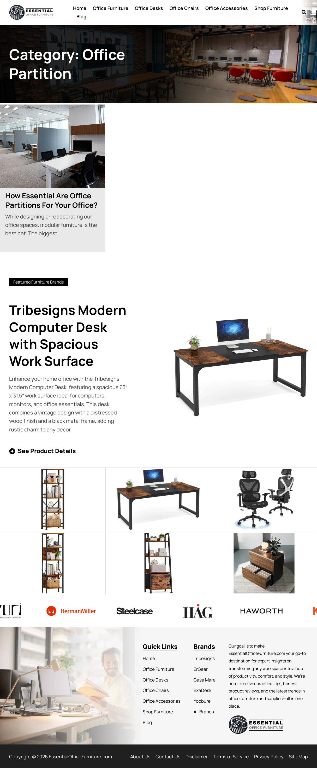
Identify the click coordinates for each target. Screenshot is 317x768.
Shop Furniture (271, 8)
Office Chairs (184, 8)
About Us (140, 756)
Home (79, 8)
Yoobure (199, 698)
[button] (304, 12)
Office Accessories (226, 8)
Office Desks (149, 8)
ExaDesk (200, 688)
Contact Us (167, 756)
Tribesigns (201, 657)
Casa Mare (202, 677)
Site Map (298, 756)
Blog (81, 16)
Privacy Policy (269, 756)
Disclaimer (197, 756)
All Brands (201, 708)
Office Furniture (110, 8)
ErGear (198, 668)
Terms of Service (231, 756)
